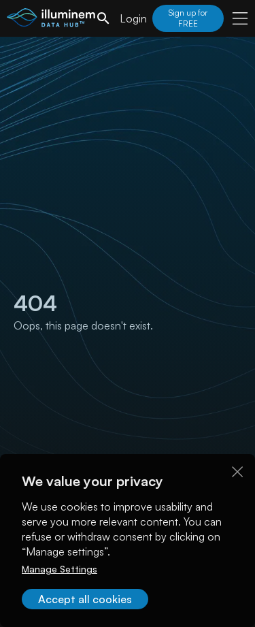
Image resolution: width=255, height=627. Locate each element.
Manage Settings (59, 569)
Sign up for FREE (188, 18)
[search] (103, 18)
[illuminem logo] (51, 20)
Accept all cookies (85, 599)
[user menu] (240, 18)
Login (133, 18)
